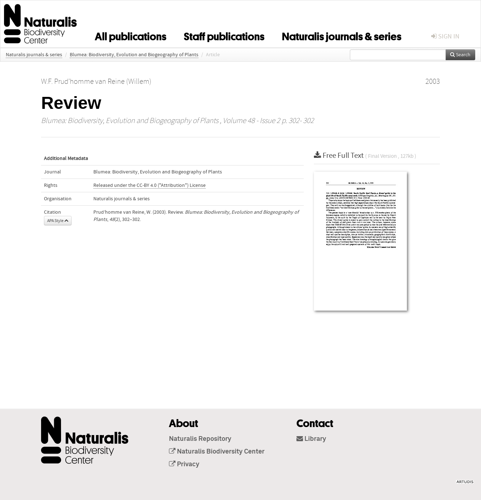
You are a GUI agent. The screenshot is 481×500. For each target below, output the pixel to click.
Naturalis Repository (200, 439)
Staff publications (224, 35)
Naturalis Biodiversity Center (216, 451)
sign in (445, 36)
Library (311, 439)
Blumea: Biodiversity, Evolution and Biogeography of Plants (134, 55)
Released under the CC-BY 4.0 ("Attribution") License (149, 185)
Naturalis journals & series (341, 35)
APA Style (57, 220)
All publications (130, 35)
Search (460, 55)
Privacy (184, 464)
